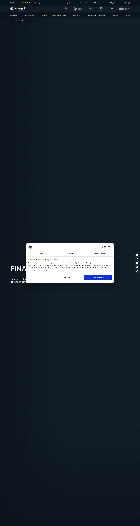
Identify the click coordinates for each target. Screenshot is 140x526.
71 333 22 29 (26, 3)
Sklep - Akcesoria (99, 3)
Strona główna (14, 21)
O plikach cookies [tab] (99, 253)
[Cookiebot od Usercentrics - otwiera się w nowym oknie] (103, 247)
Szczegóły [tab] (70, 253)
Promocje (44, 15)
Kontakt (127, 15)
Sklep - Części (114, 3)
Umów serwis (57, 3)
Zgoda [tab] (41, 253)
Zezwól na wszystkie (98, 277)
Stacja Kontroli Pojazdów (60, 15)
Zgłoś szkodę (70, 3)
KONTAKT (13, 3)
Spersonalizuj (70, 277)
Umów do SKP (84, 3)
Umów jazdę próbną (41, 3)
